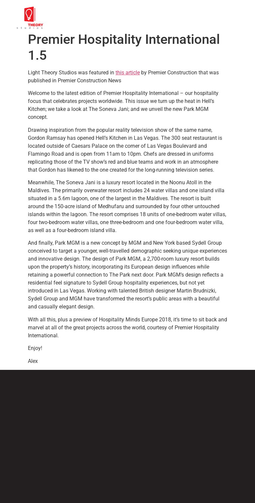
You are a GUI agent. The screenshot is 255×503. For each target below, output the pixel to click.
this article (128, 72)
